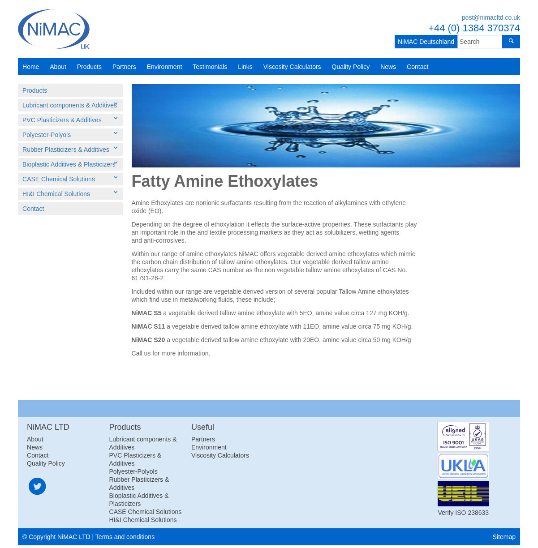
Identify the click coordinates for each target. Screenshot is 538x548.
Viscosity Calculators (292, 66)
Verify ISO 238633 (463, 512)
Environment (164, 66)
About (58, 66)
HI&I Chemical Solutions (56, 193)
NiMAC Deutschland (424, 41)
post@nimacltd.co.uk (491, 17)
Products (89, 66)
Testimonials (210, 66)
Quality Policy (351, 66)
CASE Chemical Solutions (58, 179)
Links (245, 66)
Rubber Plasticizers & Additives (65, 149)
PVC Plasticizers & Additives (62, 120)
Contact (417, 66)
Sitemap (504, 536)
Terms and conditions (125, 536)
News (388, 66)
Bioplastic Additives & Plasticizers (69, 164)
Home (30, 66)
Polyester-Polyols (46, 134)
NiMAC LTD (54, 29)
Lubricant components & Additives (69, 105)
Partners (124, 66)
